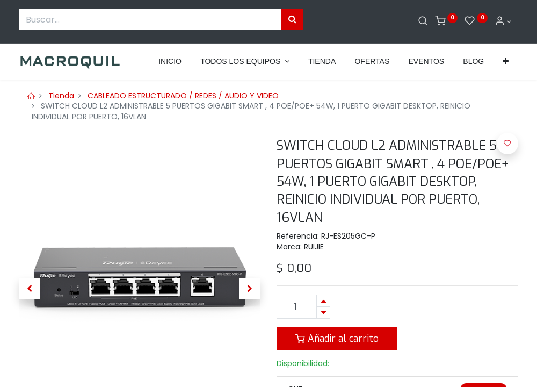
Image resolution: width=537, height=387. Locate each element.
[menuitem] (170, 61)
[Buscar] (423, 21)
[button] (505, 61)
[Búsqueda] (292, 19)
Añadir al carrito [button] (337, 338)
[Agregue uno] (323, 300)
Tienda (61, 95)
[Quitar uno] (323, 312)
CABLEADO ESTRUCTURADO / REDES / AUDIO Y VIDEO (183, 95)
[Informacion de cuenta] (503, 21)
